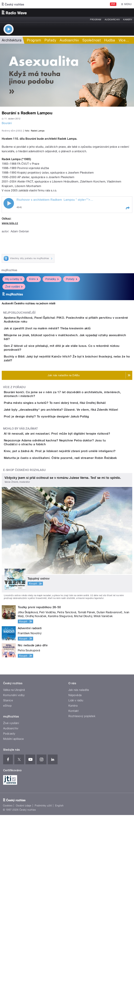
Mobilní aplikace (13, 921)
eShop (7, 887)
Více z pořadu (14, 497)
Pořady (50, 40)
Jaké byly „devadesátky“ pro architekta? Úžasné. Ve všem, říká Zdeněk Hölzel (75, 535)
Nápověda (75, 877)
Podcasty (9, 915)
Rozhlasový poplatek (81, 898)
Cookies (7, 987)
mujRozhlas (9, 345)
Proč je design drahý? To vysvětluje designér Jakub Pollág (60, 552)
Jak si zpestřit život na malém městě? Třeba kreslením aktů (61, 410)
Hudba (109, 40)
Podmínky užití (43, 987)
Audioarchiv (112, 19)
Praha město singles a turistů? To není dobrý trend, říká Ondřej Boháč (69, 519)
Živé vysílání (14, 362)
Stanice (8, 882)
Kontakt (73, 893)
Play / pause (8, 279)
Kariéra (72, 887)
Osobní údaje (23, 987)
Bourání (7, 123)
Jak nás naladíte (78, 872)
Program (95, 19)
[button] (127, 284)
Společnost (91, 40)
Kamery (127, 19)
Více (124, 40)
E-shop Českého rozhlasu (24, 652)
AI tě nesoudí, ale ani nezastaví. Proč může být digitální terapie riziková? (71, 579)
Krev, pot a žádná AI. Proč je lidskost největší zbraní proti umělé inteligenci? (74, 613)
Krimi (33, 354)
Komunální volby (14, 877)
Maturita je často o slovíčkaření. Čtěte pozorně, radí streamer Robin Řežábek (74, 630)
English (59, 987)
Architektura (12, 40)
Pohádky (52, 354)
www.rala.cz (10, 298)
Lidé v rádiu (75, 882)
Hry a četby (13, 354)
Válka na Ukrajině (14, 872)
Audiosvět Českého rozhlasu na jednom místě (28, 379)
